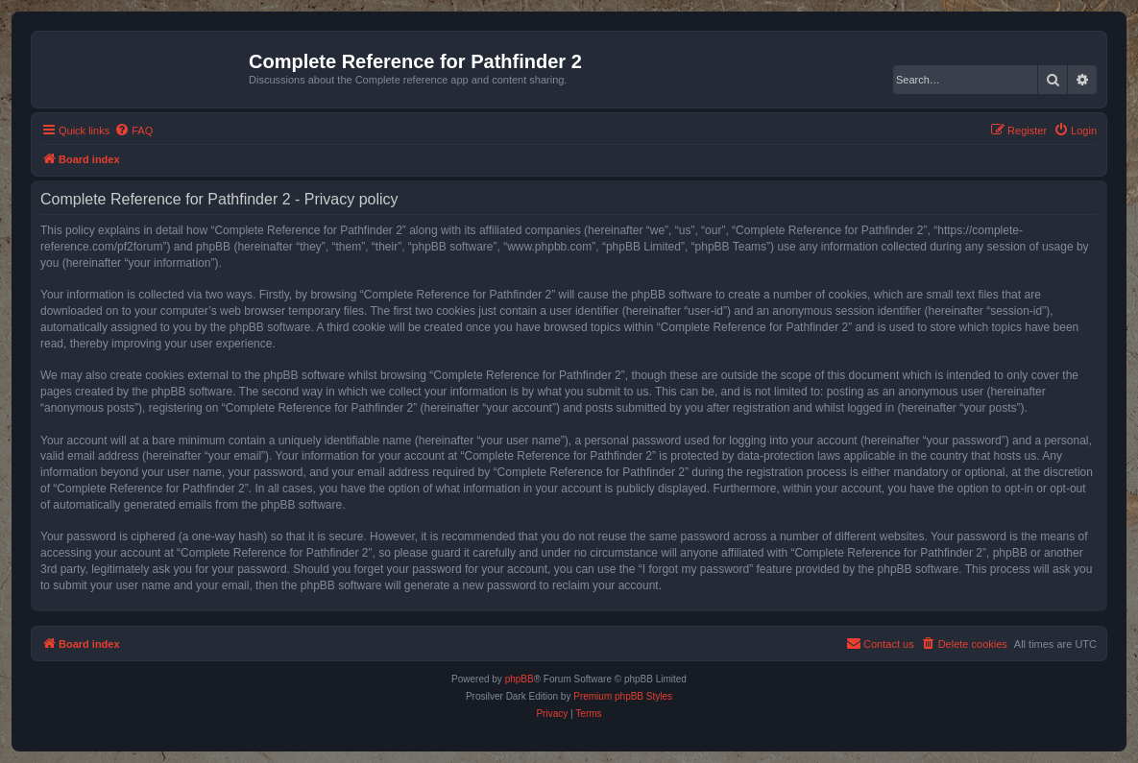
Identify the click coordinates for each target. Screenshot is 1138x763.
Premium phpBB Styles (622, 696)
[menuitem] (133, 130)
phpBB (519, 679)
